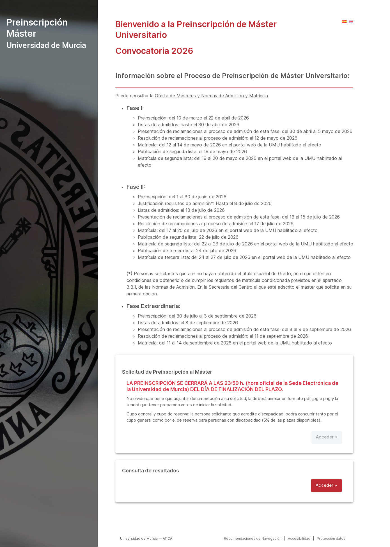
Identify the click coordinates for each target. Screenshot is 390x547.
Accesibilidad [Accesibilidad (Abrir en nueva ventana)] (299, 538)
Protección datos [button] (331, 538)
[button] (344, 21)
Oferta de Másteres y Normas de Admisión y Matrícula (211, 95)
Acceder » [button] (326, 485)
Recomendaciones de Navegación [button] (252, 538)
